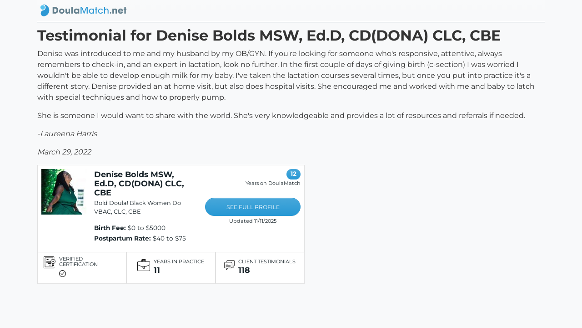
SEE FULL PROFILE (253, 207)
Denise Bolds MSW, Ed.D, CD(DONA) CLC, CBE (139, 183)
